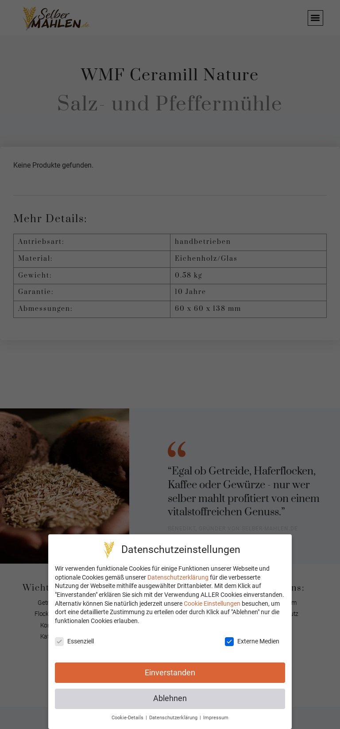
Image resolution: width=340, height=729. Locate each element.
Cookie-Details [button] (128, 718)
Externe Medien (252, 641)
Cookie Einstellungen (212, 603)
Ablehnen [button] (170, 698)
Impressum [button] (215, 718)
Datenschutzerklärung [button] (174, 718)
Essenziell (74, 641)
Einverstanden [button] (170, 672)
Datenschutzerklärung (178, 577)
